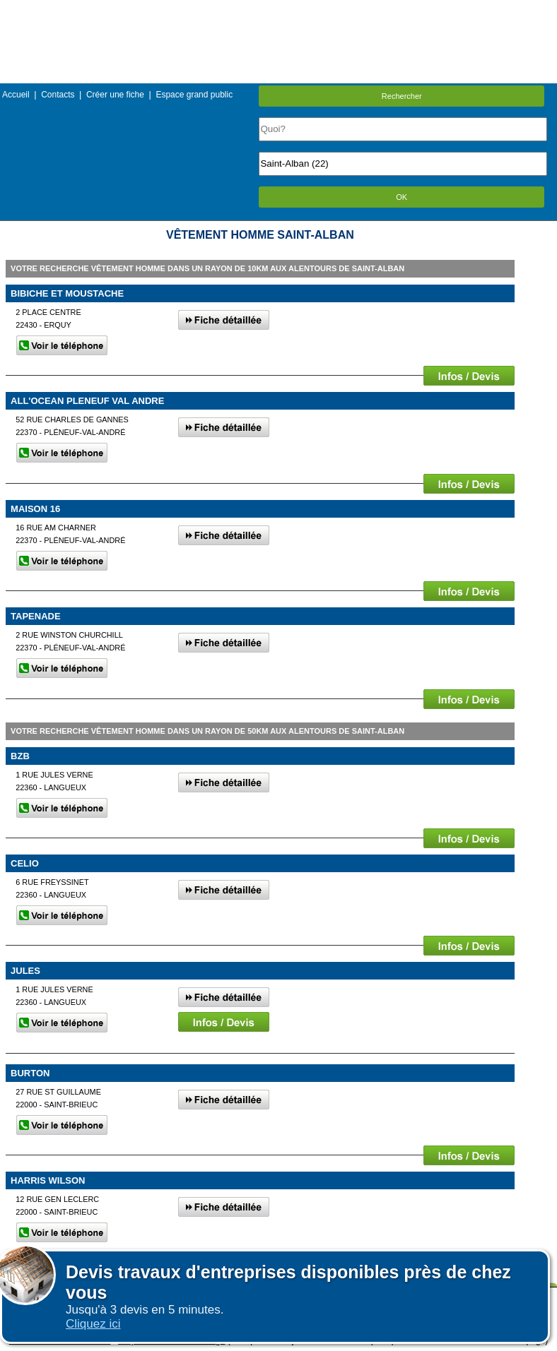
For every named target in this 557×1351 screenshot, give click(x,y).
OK (401, 197)
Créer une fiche (115, 95)
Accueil (16, 95)
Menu (278, 10)
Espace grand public (194, 95)
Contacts (57, 95)
